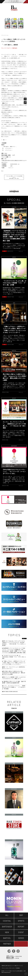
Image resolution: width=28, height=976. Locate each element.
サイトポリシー (13, 968)
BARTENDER (7, 927)
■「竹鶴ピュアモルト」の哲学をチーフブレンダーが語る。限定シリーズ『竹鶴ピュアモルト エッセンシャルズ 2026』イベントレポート (14, 663)
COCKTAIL (7, 921)
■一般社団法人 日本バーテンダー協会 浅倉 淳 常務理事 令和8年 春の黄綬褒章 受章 (14, 682)
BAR (21, 915)
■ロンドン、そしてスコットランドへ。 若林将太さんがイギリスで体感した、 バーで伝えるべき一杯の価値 (13, 687)
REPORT (21, 927)
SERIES (21, 938)
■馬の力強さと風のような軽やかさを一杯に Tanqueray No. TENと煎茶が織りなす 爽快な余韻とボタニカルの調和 (13, 673)
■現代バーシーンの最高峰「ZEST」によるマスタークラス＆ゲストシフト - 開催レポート (14, 677)
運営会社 (3, 965)
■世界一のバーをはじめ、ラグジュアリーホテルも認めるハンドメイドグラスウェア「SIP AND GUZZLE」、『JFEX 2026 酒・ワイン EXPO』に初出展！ (14, 643)
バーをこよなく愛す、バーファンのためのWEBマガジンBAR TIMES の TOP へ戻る (14, 177)
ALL (6, 915)
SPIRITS (21, 921)
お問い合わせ (8, 965)
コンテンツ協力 (14, 965)
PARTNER (7, 944)
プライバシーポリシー (6, 968)
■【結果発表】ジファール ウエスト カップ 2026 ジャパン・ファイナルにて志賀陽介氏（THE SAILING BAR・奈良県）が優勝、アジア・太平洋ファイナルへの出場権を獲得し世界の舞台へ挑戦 (14, 650)
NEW (7, 932)
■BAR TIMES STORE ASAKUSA (10, 691)
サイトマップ (19, 965)
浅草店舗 (17, 958)
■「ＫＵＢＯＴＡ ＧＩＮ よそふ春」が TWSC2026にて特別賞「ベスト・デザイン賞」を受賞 (14, 657)
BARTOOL (7, 938)
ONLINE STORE (18, 956)
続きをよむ (21, 251)
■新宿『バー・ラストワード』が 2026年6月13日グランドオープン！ (13, 667)
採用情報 (18, 968)
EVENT (21, 932)
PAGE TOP (25, 973)
